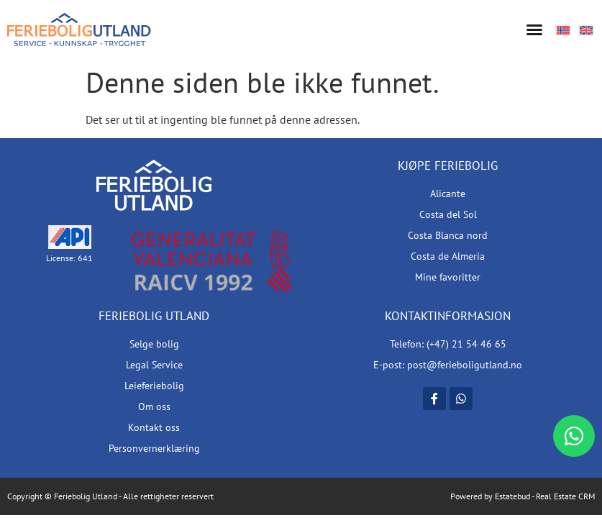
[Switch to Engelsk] (586, 29)
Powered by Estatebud (490, 496)
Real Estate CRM (565, 496)
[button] (534, 29)
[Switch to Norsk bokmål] (563, 29)
